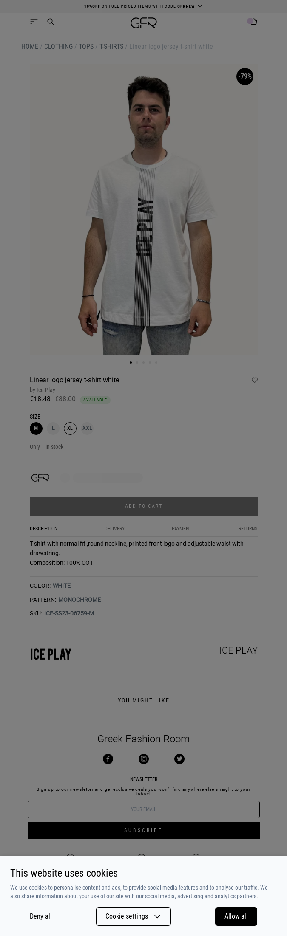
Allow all (236, 916)
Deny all (41, 916)
